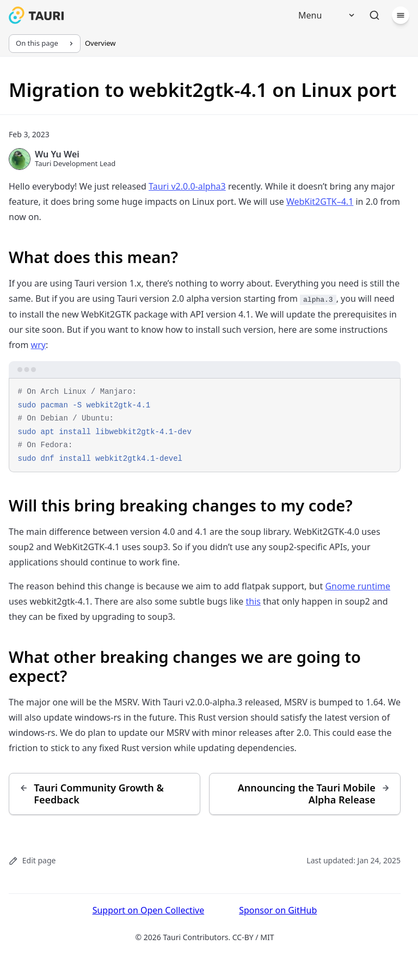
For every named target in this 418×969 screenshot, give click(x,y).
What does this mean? (93, 256)
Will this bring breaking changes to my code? (181, 505)
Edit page (32, 860)
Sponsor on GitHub (278, 910)
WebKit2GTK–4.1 (319, 202)
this (252, 601)
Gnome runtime (357, 586)
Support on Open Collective (149, 910)
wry (38, 345)
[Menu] (322, 15)
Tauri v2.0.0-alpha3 (187, 186)
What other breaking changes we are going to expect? (185, 666)
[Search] (374, 15)
